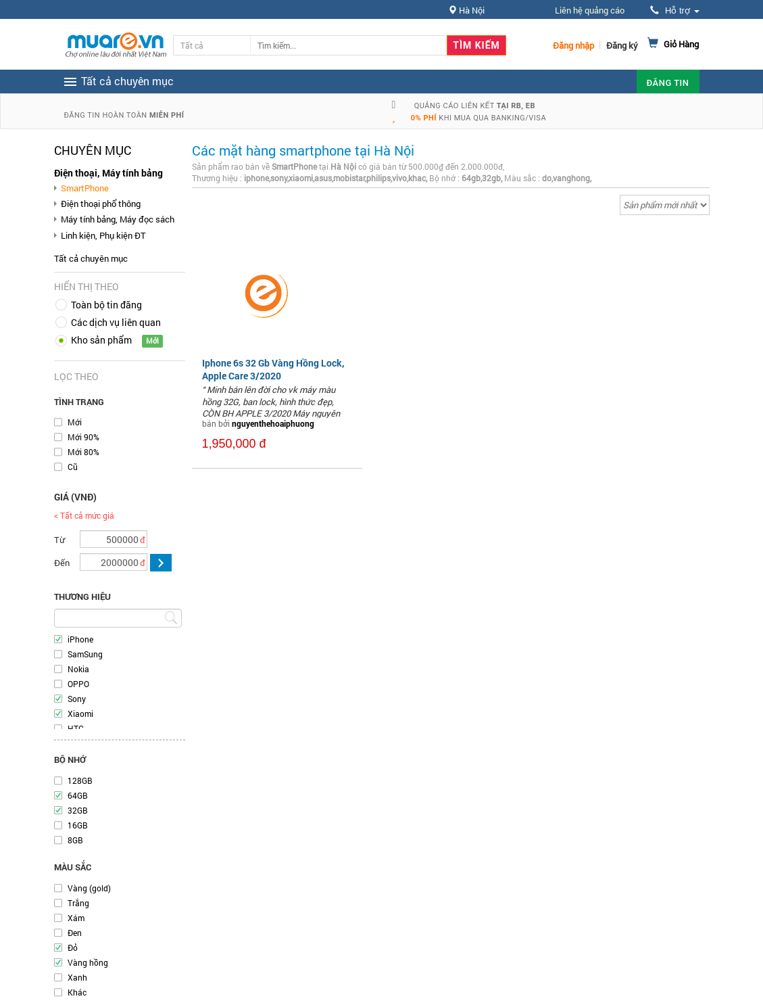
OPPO (78, 683)
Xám (76, 917)
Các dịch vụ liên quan (116, 322)
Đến (62, 563)
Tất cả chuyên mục (91, 258)
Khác (77, 992)
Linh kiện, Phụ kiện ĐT (103, 235)
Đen (75, 932)
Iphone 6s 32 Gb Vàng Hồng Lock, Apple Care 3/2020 (273, 368)
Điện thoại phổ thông (101, 203)
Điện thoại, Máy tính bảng (108, 172)
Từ (59, 540)
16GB (78, 825)
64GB (78, 795)
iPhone (80, 639)
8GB (75, 840)
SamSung (85, 654)
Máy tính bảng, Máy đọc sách (117, 219)
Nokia (78, 668)
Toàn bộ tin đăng (106, 304)
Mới (75, 422)
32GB (78, 810)
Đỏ (73, 947)
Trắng (78, 902)
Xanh (77, 977)
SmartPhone (85, 188)
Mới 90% (83, 436)
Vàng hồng (88, 962)
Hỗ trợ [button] (674, 10)
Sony (77, 698)
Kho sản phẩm (101, 339)
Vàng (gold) (89, 888)
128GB (80, 780)
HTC (76, 728)
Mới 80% (83, 451)
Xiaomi (80, 713)
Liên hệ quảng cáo (589, 10)
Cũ (73, 466)
